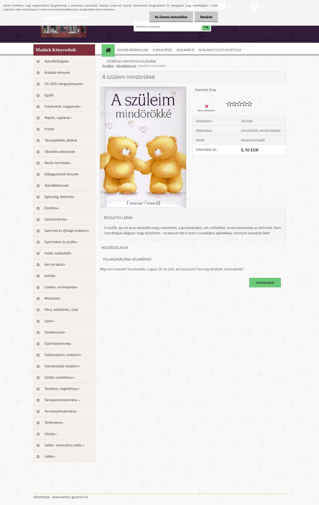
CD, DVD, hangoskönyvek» (64, 83)
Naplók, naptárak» (58, 117)
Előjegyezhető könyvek (61, 174)
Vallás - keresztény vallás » (65, 445)
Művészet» (53, 298)
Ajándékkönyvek (57, 185)
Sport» (49, 320)
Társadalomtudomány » (62, 399)
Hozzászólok (265, 282)
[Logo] (63, 26)
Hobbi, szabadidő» (58, 253)
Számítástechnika (58, 343)
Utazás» (51, 433)
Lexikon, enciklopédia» (61, 287)
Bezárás (206, 16)
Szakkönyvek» (55, 332)
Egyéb (49, 95)
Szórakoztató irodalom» (62, 366)
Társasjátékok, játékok (61, 140)
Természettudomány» (61, 411)
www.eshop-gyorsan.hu (70, 496)
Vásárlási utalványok (60, 151)
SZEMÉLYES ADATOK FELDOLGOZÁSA (131, 61)
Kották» (50, 275)
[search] (206, 26)
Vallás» (50, 456)
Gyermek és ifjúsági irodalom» (67, 230)
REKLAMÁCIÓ (186, 50)
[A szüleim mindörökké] (143, 88)
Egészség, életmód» (59, 196)
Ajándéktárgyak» (57, 61)
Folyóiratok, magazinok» (63, 106)
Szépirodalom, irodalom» (63, 354)
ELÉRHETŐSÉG (162, 50)
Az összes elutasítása (171, 16)
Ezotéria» (52, 208)
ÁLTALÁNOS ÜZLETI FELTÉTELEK (220, 50)
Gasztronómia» (56, 219)
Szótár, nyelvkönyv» (59, 377)
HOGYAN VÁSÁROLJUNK (132, 50)
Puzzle (49, 129)
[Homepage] (110, 50)
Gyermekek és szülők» (61, 241)
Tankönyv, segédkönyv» (62, 388)
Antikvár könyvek (57, 72)
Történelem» (54, 422)
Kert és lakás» (55, 264)
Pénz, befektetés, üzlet (61, 309)
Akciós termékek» (58, 162)
